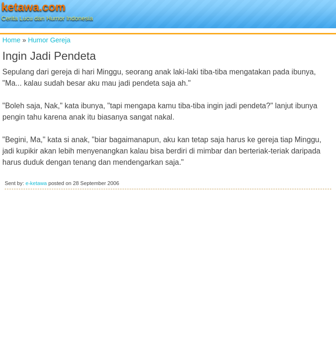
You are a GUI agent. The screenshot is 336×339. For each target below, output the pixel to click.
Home (11, 40)
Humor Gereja (49, 40)
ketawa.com (33, 6)
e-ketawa (36, 183)
